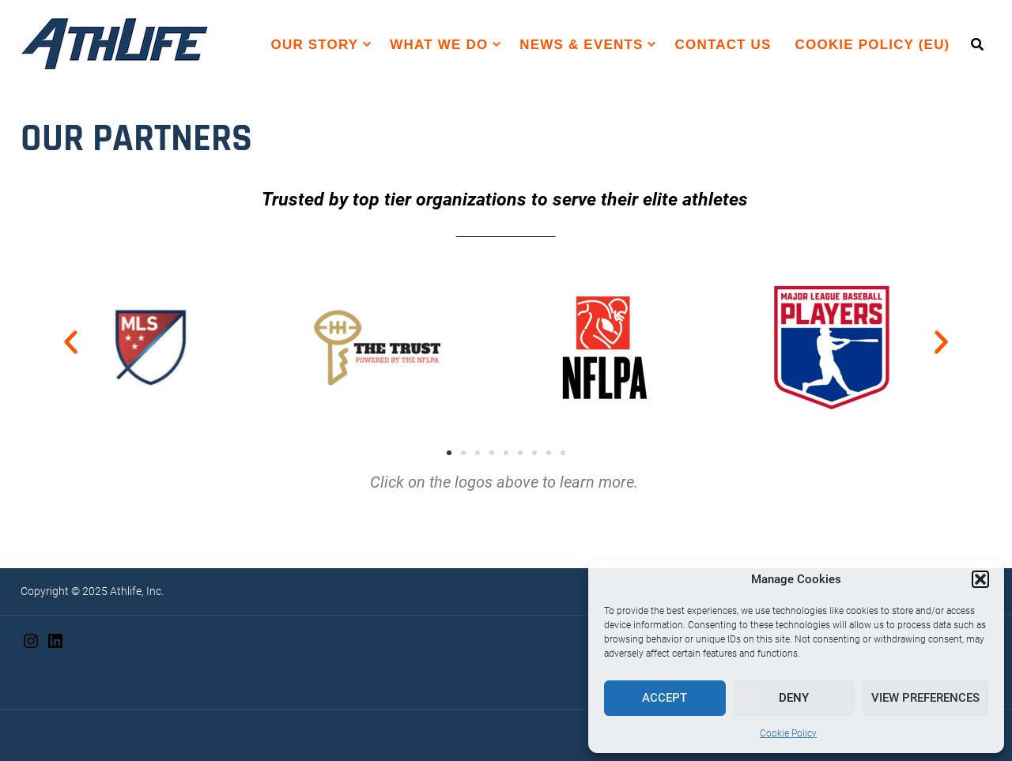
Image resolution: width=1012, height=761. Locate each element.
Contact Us (723, 44)
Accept (664, 698)
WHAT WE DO (439, 44)
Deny (794, 698)
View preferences (925, 698)
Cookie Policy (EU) (872, 44)
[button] (980, 579)
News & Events (581, 44)
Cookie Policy (788, 733)
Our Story (315, 44)
